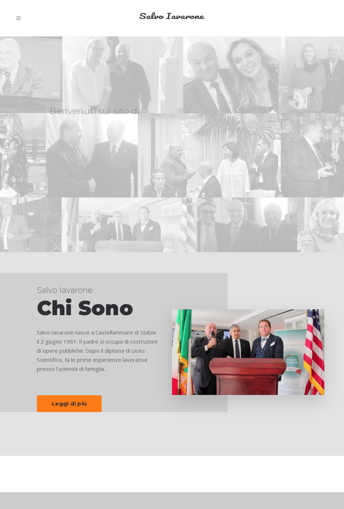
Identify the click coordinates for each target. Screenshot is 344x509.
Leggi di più (69, 403)
